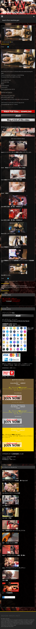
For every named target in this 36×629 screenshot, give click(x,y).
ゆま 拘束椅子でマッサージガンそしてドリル (13, 530)
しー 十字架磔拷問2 (7, 593)
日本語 (25, 0)
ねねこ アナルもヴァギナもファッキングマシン (13, 568)
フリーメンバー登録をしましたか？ (19, 387)
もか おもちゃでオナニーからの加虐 (11, 493)
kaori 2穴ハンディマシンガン (8, 233)
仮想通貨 (4, 458)
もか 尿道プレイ (6, 505)
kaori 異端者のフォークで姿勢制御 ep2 (11, 247)
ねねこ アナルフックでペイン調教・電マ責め (13, 555)
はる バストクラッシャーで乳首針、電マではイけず (15, 480)
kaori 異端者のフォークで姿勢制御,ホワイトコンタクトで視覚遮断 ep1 (17, 261)
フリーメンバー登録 (18, 314)
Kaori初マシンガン (6, 275)
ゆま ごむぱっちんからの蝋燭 (9, 543)
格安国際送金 (5, 459)
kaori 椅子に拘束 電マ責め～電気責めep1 (11, 220)
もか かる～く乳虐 (6, 518)
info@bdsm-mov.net (25, 365)
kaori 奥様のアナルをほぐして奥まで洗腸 (11, 179)
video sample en (6, 28)
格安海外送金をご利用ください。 (9, 368)
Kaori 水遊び (4, 193)
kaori (12, 42)
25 (11, 597)
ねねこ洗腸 (5, 580)
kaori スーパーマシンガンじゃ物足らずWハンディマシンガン (16, 152)
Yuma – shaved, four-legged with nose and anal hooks (14, 285)
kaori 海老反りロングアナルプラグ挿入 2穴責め (13, 167)
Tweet (2, 46)
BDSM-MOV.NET (14, 12)
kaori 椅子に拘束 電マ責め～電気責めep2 (11, 206)
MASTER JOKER (6, 42)
